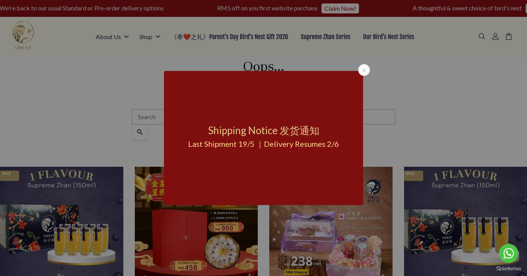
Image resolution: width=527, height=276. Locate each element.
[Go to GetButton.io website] (508, 268)
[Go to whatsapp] (508, 253)
